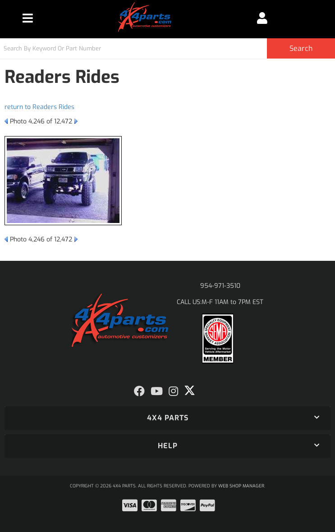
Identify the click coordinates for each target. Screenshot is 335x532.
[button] (167, 48)
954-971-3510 (220, 286)
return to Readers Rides (39, 107)
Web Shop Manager (241, 486)
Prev (6, 121)
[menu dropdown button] (27, 18)
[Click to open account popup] (262, 18)
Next (76, 121)
